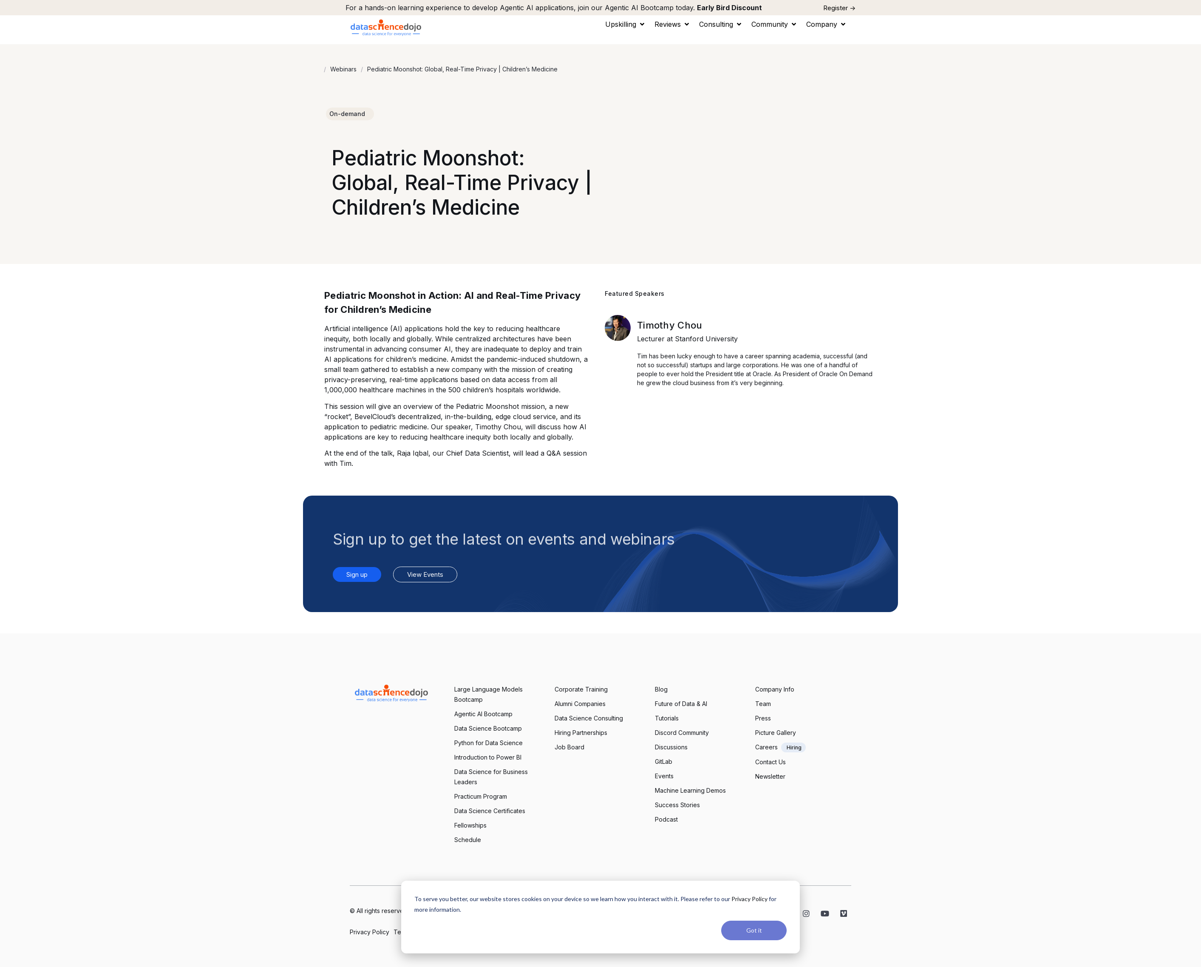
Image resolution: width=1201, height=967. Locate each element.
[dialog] (600, 917)
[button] (625, 24)
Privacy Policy (749, 898)
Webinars (343, 69)
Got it (754, 930)
